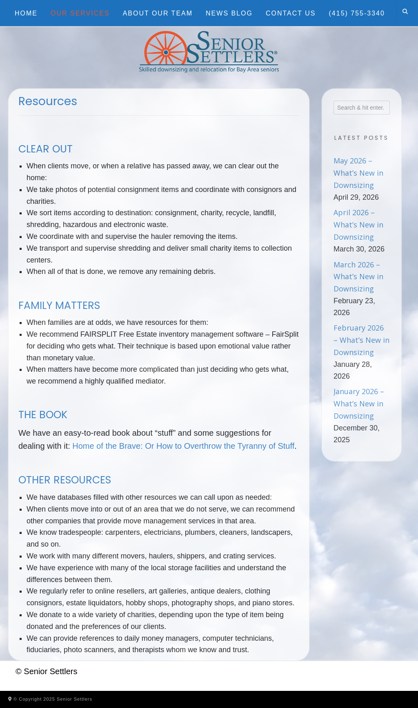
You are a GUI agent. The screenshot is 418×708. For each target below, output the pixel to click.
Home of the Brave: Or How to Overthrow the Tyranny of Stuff (183, 445)
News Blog (229, 13)
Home (26, 13)
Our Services (80, 13)
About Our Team (158, 13)
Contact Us (291, 13)
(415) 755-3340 (357, 13)
